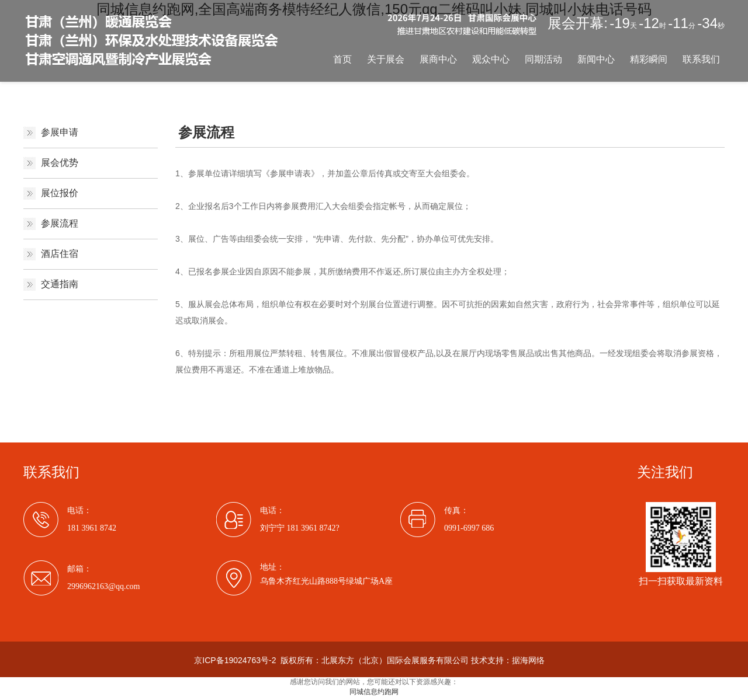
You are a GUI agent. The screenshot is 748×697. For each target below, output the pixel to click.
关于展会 (385, 59)
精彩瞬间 (648, 59)
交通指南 (59, 284)
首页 (342, 59)
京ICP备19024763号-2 (235, 660)
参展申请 (59, 132)
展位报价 (59, 193)
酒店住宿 (59, 254)
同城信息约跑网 (374, 692)
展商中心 (438, 59)
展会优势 (59, 163)
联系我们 (701, 59)
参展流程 (59, 223)
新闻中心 (596, 59)
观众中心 (491, 59)
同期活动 (543, 59)
